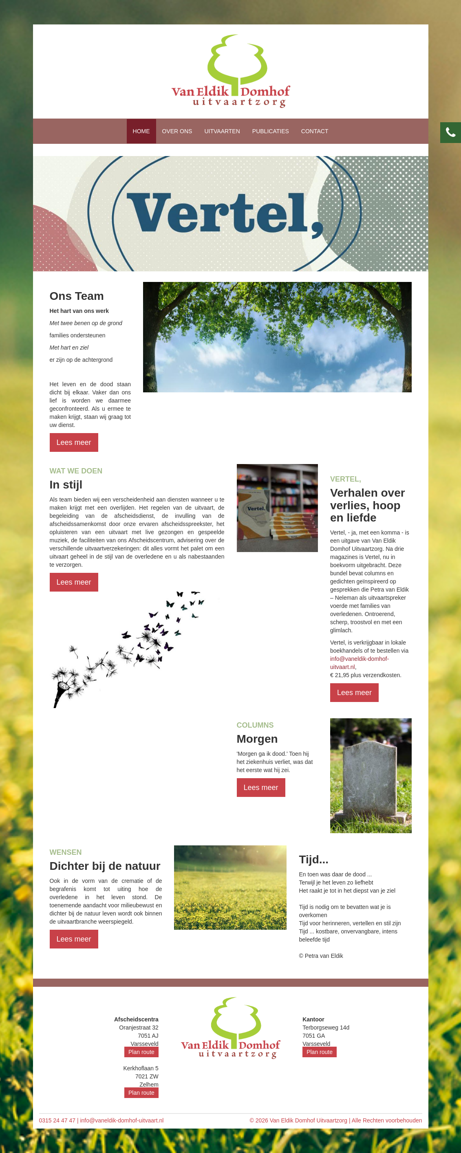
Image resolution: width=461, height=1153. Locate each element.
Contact (315, 131)
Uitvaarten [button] (222, 131)
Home (141, 131)
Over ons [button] (177, 131)
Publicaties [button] (270, 131)
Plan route (141, 1052)
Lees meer (74, 442)
